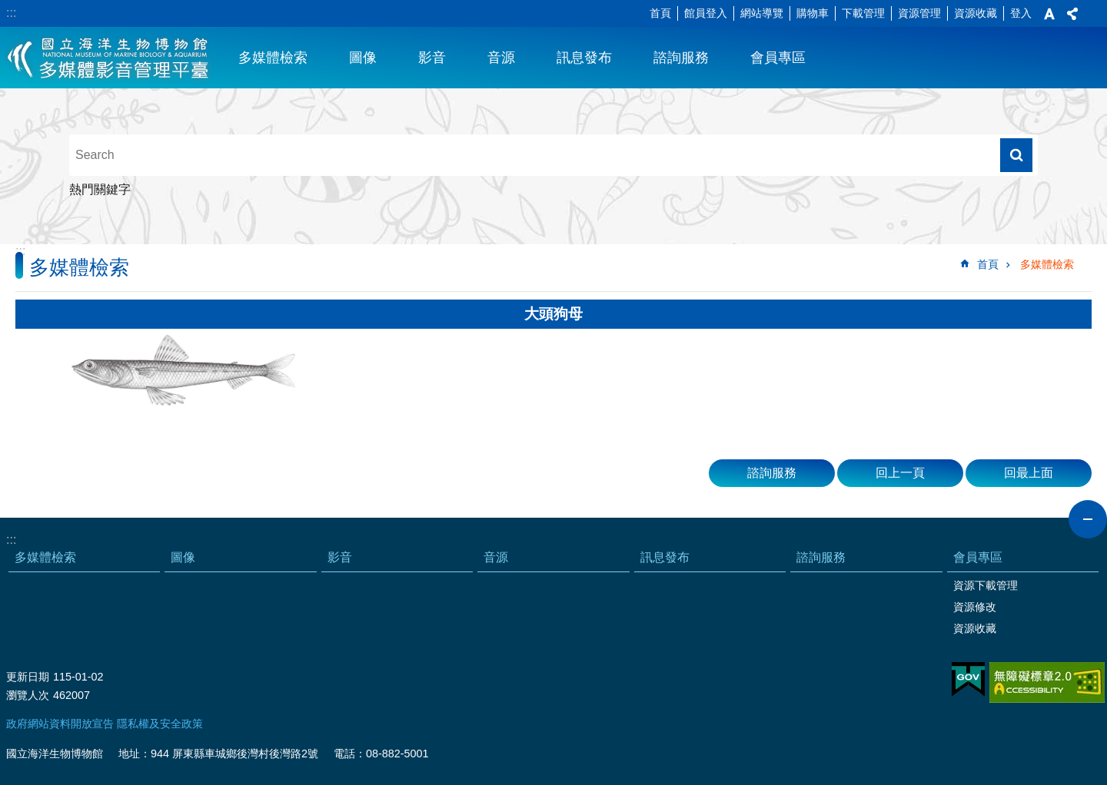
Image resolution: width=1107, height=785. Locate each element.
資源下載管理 (985, 585)
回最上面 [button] (1028, 472)
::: (11, 12)
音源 (501, 57)
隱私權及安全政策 (160, 723)
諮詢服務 (681, 57)
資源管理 (919, 13)
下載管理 (863, 13)
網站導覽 (761, 13)
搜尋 (1016, 155)
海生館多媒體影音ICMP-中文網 (109, 57)
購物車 (812, 13)
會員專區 (778, 57)
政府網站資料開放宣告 (60, 723)
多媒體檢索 (273, 57)
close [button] (1088, 519)
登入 (1021, 13)
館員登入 (705, 13)
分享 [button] (1072, 13)
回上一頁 (900, 472)
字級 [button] (1049, 13)
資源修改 (974, 607)
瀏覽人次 (27, 695)
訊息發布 (584, 57)
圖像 (363, 57)
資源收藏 (975, 13)
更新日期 (27, 677)
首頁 (660, 13)
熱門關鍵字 (100, 189)
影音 (432, 57)
